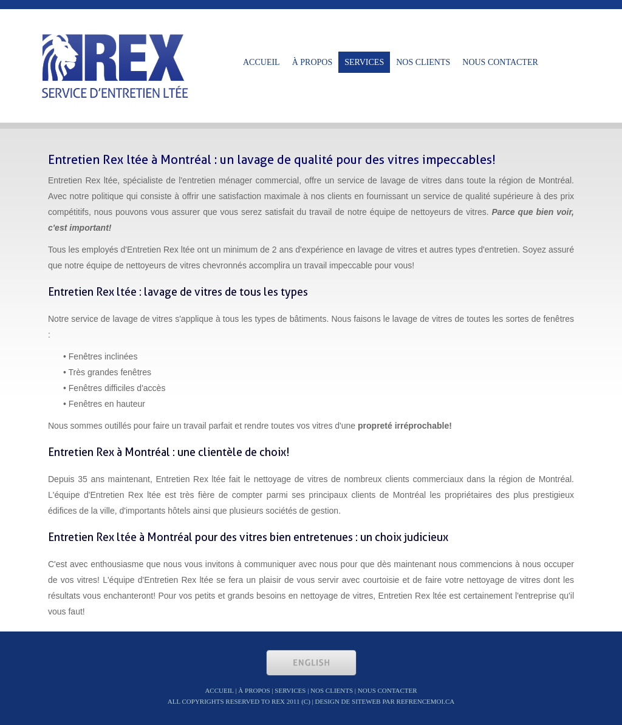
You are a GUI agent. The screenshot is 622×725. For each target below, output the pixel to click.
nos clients (423, 62)
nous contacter (500, 62)
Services (364, 62)
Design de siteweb (348, 701)
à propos (312, 62)
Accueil (261, 62)
